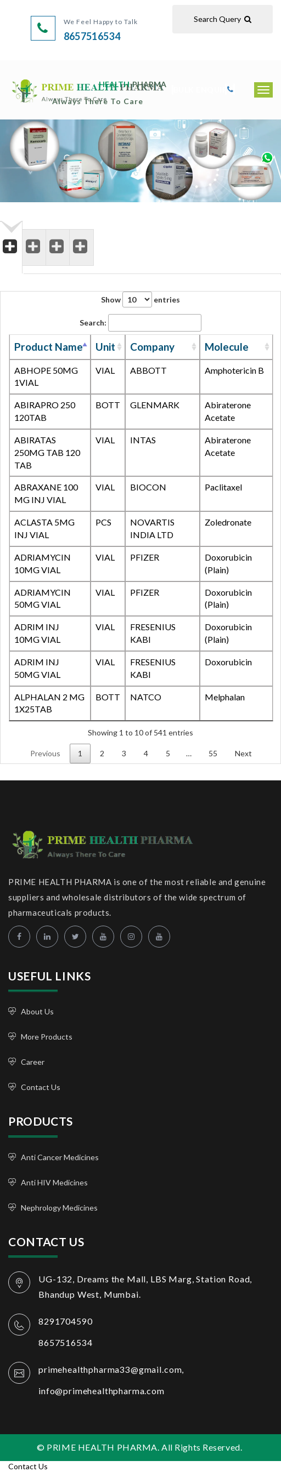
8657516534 (92, 36)
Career (32, 1061)
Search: (140, 323)
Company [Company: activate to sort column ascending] (152, 346)
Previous (45, 753)
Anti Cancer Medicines (60, 1157)
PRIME (109, 91)
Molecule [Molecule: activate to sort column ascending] (227, 346)
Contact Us (40, 1087)
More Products (46, 1036)
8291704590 (65, 1321)
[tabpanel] (140, 531)
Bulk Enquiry (203, 89)
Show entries (140, 299)
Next (243, 753)
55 (213, 753)
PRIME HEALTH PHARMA (92, 843)
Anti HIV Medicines (54, 1182)
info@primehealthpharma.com (101, 1390)
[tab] (11, 239)
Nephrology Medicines (59, 1207)
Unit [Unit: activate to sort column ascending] (105, 346)
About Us (37, 1011)
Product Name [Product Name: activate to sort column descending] (48, 346)
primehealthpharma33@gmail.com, (111, 1369)
